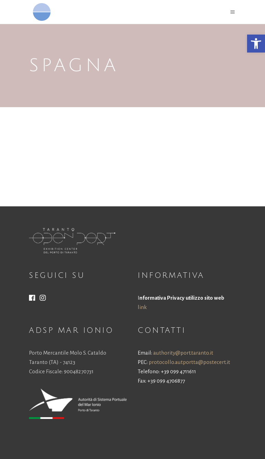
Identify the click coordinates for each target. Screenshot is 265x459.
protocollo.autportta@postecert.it (189, 362)
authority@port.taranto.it (183, 353)
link (142, 307)
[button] (256, 44)
